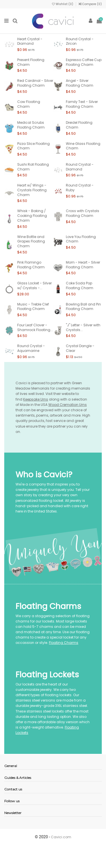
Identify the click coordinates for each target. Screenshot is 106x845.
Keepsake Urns (35, 399)
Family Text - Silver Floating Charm (82, 104)
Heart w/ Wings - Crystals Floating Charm (32, 190)
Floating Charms (63, 642)
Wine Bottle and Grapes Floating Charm (31, 241)
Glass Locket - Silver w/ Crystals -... (34, 285)
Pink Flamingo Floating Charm (31, 264)
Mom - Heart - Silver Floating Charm (83, 264)
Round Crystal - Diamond (80, 167)
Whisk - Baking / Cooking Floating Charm (32, 215)
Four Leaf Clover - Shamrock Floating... (35, 327)
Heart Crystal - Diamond (29, 41)
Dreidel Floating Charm (79, 125)
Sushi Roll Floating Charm (33, 167)
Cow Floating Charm (28, 104)
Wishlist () (63, 4)
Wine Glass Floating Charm (83, 146)
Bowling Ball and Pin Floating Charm (83, 306)
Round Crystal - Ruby (80, 187)
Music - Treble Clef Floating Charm (33, 306)
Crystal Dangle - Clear (80, 348)
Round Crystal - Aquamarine (31, 348)
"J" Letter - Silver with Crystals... (83, 327)
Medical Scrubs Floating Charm (31, 125)
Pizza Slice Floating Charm (33, 146)
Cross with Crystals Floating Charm (82, 213)
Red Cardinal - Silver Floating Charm (35, 83)
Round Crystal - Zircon (80, 41)
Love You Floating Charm (81, 239)
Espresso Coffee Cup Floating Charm (83, 62)
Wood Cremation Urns (67, 404)
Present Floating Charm (30, 62)
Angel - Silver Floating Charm (79, 83)
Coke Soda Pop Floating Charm (79, 285)
